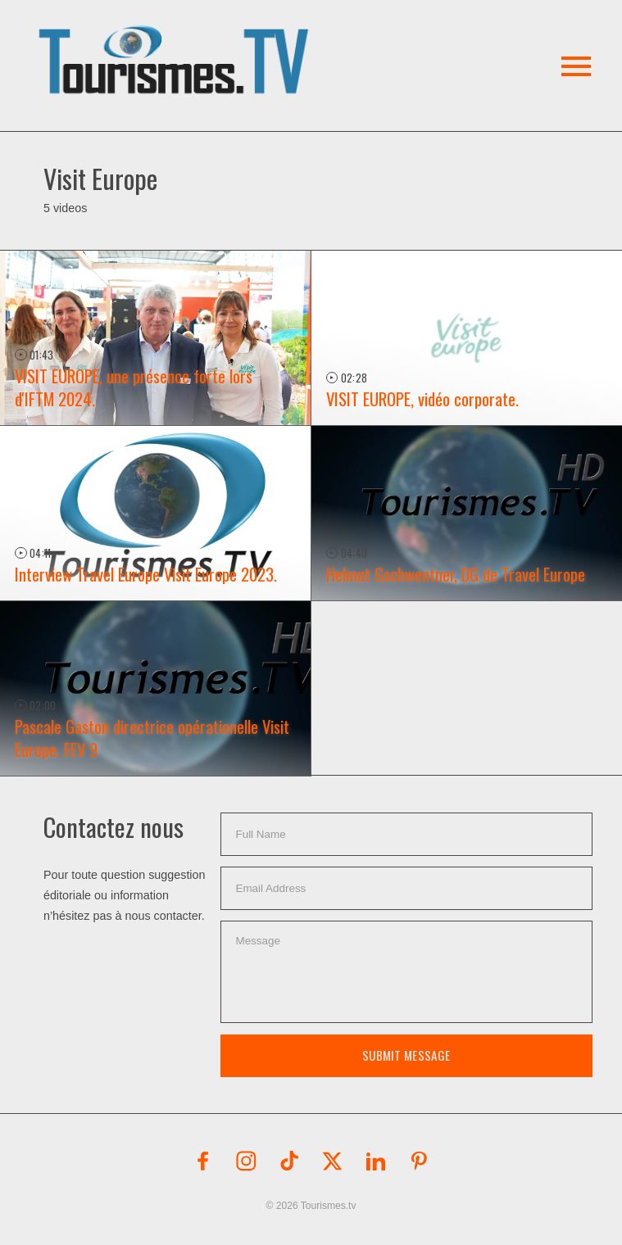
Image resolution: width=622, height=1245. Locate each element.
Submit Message (406, 1055)
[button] (176, 40)
